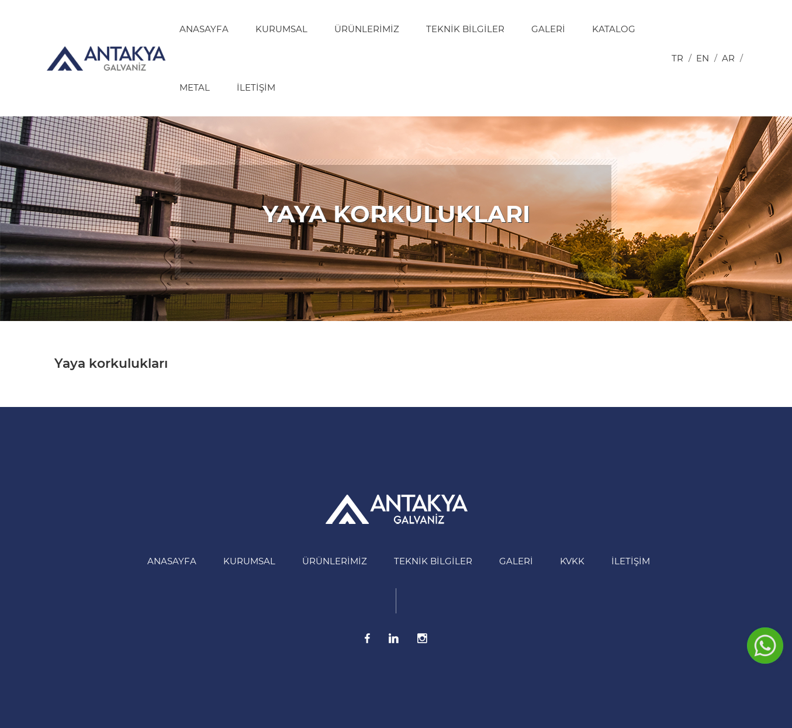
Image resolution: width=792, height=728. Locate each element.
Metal (194, 87)
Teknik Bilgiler (465, 28)
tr (677, 58)
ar (728, 58)
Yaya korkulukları (111, 363)
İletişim (256, 87)
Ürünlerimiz (366, 28)
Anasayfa (204, 28)
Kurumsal (281, 28)
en (702, 58)
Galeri (548, 28)
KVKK (572, 561)
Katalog (613, 28)
